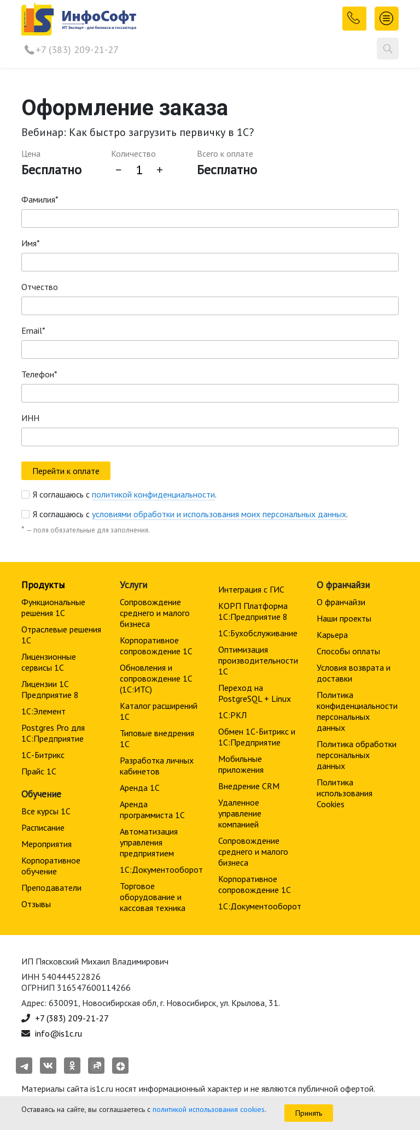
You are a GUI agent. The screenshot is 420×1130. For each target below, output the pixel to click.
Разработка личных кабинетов (157, 766)
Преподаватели (51, 887)
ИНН (30, 417)
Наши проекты (344, 618)
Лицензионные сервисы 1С (48, 662)
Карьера (332, 634)
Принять (308, 1113)
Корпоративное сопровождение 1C (156, 645)
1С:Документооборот (161, 869)
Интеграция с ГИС (251, 589)
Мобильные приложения (241, 764)
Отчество (39, 286)
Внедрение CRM (248, 785)
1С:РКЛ (232, 714)
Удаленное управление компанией (239, 813)
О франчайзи (341, 601)
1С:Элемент (43, 711)
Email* (33, 330)
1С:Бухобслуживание (258, 633)
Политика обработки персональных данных (356, 754)
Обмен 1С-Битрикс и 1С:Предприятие (256, 737)
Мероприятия (46, 843)
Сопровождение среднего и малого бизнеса (155, 612)
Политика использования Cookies (344, 793)
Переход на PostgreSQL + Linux (254, 693)
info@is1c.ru (58, 1033)
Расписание (43, 827)
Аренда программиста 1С (152, 809)
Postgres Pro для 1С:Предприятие (53, 733)
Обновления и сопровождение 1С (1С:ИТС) (156, 678)
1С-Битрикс (43, 754)
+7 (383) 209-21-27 (77, 49)
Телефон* (39, 374)
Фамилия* (40, 199)
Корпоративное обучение (50, 866)
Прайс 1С (38, 771)
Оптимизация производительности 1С (258, 660)
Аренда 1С (140, 787)
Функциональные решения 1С (53, 607)
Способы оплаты (348, 651)
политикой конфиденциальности (153, 494)
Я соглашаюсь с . (125, 494)
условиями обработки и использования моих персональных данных (219, 513)
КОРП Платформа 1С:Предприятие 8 (253, 611)
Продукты (43, 584)
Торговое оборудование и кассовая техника (152, 896)
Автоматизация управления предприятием (149, 842)
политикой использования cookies (209, 1109)
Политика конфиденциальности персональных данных (357, 711)
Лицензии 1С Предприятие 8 (50, 689)
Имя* (30, 243)
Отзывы (36, 903)
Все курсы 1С (46, 811)
